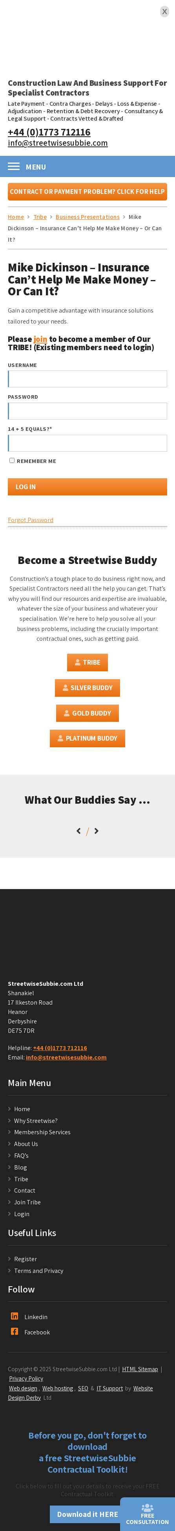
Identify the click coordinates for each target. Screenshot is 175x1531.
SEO (83, 1388)
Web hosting (57, 1388)
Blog (20, 1167)
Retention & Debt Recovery (83, 111)
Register (25, 1259)
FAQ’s (21, 1155)
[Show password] (154, 411)
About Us (26, 1144)
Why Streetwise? (36, 1121)
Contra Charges (70, 103)
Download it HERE (87, 1514)
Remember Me (32, 461)
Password (23, 396)
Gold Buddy (87, 713)
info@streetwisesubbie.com (58, 142)
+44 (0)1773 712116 (49, 131)
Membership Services (42, 1132)
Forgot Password (30, 520)
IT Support (110, 1388)
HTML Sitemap (140, 1369)
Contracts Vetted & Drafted (86, 118)
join (40, 339)
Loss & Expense (137, 103)
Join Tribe (27, 1202)
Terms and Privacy (38, 1271)
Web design (23, 1388)
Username (22, 365)
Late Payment (26, 103)
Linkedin (29, 1316)
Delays (104, 103)
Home (22, 1109)
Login (21, 1214)
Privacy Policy (26, 1378)
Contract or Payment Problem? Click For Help (87, 191)
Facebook (30, 1332)
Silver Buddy (88, 687)
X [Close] (164, 11)
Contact (24, 1190)
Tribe (87, 662)
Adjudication (25, 111)
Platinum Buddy (87, 738)
